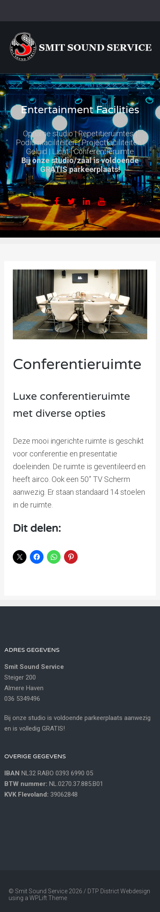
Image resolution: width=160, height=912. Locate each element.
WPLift (38, 898)
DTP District (103, 891)
